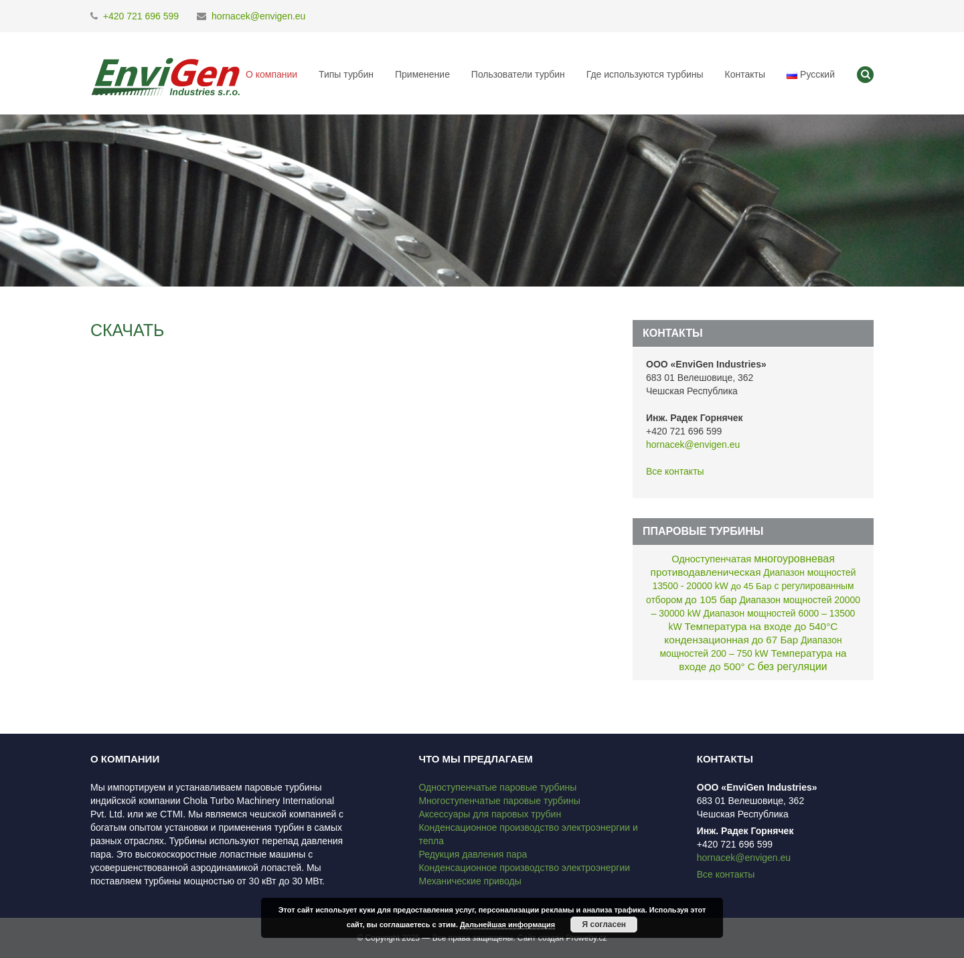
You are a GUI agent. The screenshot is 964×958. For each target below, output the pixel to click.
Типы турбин (346, 74)
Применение (422, 74)
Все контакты (675, 471)
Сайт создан (540, 938)
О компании (271, 74)
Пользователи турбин (518, 74)
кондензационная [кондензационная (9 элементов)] (706, 639)
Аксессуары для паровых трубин (489, 814)
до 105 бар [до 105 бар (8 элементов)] (710, 599)
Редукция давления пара (472, 854)
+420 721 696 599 (141, 16)
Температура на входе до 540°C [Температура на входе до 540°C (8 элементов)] (761, 626)
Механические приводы (469, 881)
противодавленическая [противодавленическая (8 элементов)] (706, 572)
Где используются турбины (645, 74)
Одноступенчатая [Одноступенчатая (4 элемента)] (711, 559)
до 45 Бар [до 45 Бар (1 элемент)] (751, 586)
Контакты (744, 74)
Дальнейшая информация (507, 925)
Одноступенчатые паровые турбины (497, 787)
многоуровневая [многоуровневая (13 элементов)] (794, 558)
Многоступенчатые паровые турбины (499, 800)
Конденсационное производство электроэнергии (524, 867)
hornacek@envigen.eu (258, 16)
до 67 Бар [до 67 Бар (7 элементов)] (775, 639)
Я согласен (604, 924)
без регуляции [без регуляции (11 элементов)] (792, 666)
